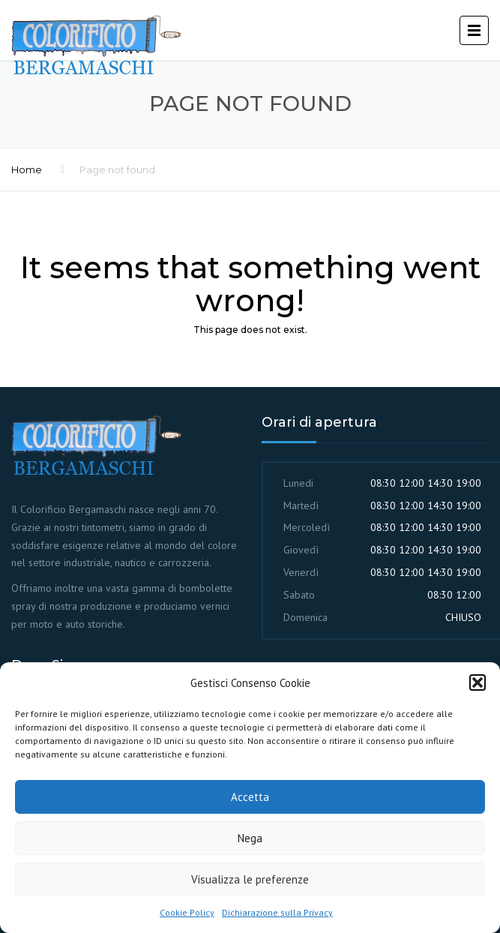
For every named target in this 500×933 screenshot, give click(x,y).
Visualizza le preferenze (250, 879)
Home (26, 170)
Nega (250, 838)
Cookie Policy (187, 912)
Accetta (250, 797)
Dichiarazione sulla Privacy (277, 912)
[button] (477, 682)
